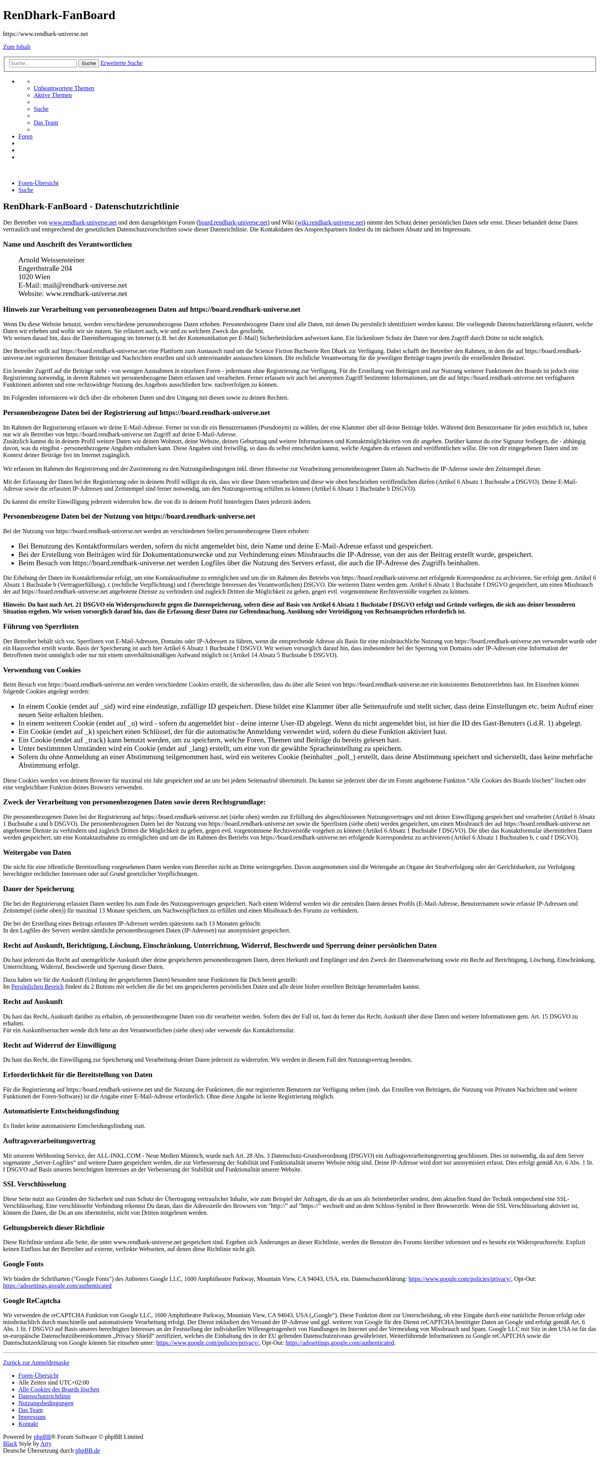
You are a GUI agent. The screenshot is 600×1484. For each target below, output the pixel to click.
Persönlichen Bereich (37, 986)
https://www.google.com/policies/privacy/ (460, 1279)
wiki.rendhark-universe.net (330, 222)
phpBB (42, 1437)
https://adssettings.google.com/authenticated (57, 1285)
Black (10, 1443)
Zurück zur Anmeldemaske (36, 1362)
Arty (45, 1443)
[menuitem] (64, 88)
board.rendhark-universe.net (233, 222)
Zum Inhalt (17, 47)
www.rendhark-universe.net (83, 222)
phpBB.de (87, 1450)
